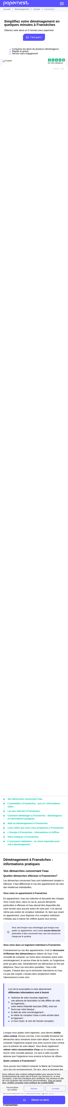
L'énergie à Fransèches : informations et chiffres (33, 832)
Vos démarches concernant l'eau (25, 799)
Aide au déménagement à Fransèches (28, 823)
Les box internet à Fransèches (24, 811)
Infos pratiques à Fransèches (23, 837)
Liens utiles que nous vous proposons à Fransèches (36, 828)
